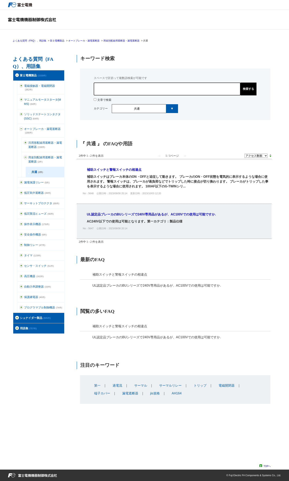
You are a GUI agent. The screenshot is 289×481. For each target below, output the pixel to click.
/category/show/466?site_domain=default (21, 307)
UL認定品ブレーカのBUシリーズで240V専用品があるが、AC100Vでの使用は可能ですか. (157, 285)
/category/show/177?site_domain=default (21, 129)
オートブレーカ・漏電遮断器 (84, 40)
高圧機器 (34, 276)
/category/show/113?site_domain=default (21, 214)
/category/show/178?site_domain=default (25, 143)
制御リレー (34, 245)
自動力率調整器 (37, 286)
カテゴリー (101, 108)
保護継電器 (34, 297)
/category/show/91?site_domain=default (21, 234)
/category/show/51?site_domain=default (17, 75)
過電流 (117, 385)
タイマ (32, 255)
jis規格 (155, 393)
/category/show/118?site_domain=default (21, 182)
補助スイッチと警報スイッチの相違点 (120, 274)
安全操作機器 (35, 234)
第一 (97, 385)
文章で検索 (104, 99)
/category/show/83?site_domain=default (21, 255)
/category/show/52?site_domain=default (21, 266)
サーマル (140, 385)
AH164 (177, 393)
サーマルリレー (170, 385)
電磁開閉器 (227, 385)
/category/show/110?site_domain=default (21, 193)
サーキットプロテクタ (41, 203)
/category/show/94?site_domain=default (21, 287)
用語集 (28, 328)
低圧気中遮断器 (37, 192)
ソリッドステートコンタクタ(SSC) (42, 116)
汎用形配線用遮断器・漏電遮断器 (45, 145)
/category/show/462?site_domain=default (25, 157)
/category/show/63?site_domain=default (21, 203)
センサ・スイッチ (39, 265)
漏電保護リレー (37, 182)
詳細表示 (174, 181)
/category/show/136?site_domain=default (21, 86)
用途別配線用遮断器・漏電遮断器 (121, 40)
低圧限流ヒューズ (39, 213)
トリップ (200, 385)
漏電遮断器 (130, 393)
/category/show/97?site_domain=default (21, 245)
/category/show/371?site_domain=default (17, 318)
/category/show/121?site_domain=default (21, 297)
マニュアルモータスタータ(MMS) (42, 101)
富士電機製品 (57, 40)
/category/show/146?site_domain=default (21, 276)
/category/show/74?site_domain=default (21, 114)
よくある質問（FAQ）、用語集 (29, 40)
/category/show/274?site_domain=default (17, 328)
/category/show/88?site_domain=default (21, 100)
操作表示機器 (36, 224)
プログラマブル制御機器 (43, 307)
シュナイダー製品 (35, 317)
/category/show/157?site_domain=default (21, 224)
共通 (37, 172)
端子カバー (102, 393)
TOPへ (267, 466)
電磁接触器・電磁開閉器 (39, 87)
